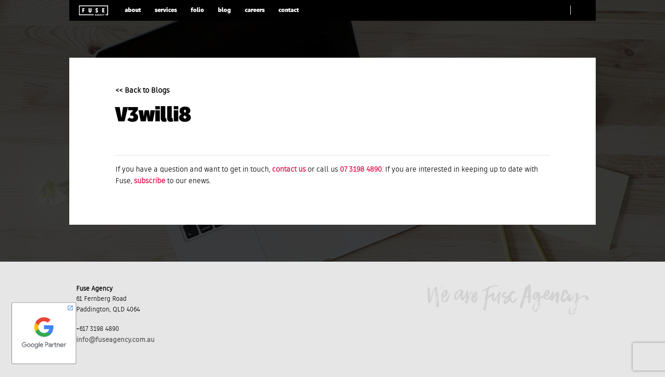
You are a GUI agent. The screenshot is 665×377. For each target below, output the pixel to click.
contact (288, 10)
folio (197, 10)
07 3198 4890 (361, 170)
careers (255, 10)
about (133, 10)
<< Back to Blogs (142, 91)
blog (224, 10)
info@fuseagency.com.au (115, 339)
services (166, 10)
